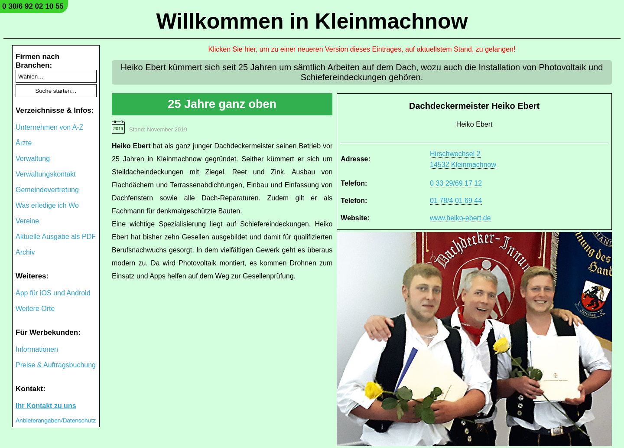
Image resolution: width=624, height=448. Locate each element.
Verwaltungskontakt (46, 174)
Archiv (25, 252)
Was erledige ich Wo (47, 205)
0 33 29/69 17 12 (456, 183)
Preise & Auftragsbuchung (56, 365)
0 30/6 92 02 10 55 (33, 6)
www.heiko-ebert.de (460, 218)
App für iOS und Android (53, 293)
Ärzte (24, 143)
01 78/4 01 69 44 (456, 200)
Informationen (37, 349)
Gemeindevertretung (47, 189)
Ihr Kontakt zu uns (46, 405)
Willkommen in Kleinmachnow (312, 21)
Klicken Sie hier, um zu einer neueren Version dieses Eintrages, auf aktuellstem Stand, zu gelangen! (362, 49)
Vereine (27, 221)
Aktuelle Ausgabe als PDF (56, 236)
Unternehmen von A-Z (50, 127)
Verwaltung (33, 158)
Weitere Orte (35, 308)
